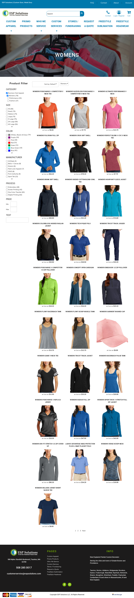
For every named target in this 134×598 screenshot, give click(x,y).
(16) (13, 137)
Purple (13, 137)
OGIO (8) (11, 171)
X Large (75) (12, 119)
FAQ (92, 3)
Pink (12, 140)
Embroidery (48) (13, 187)
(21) (13, 145)
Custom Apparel (53, 556)
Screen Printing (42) (15, 190)
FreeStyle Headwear (54, 574)
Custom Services (53, 564)
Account (128, 3)
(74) (19, 135)
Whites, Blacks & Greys (19, 135)
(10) (15, 148)
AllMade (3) (12, 161)
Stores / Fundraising (54, 567)
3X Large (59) (13, 122)
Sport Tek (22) (13, 176)
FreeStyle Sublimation (55, 572)
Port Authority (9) (14, 174)
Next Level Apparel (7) (16, 169)
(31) (12, 142)
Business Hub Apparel (16, 93)
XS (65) (10, 109)
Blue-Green (15, 148)
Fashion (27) (13, 101)
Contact (104, 3)
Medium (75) (12, 114)
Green (13, 145)
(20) (12, 140)
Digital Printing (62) (15, 195)
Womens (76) (13, 96)
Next (83, 531)
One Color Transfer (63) (16, 192)
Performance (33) (15, 98)
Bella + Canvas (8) (14, 164)
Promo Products (53, 559)
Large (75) (11, 116)
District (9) (12, 166)
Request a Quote (53, 569)
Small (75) (11, 111)
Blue (12, 150)
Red (12, 143)
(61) (12, 150)
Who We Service (53, 562)
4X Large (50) (13, 124)
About (116, 3)
